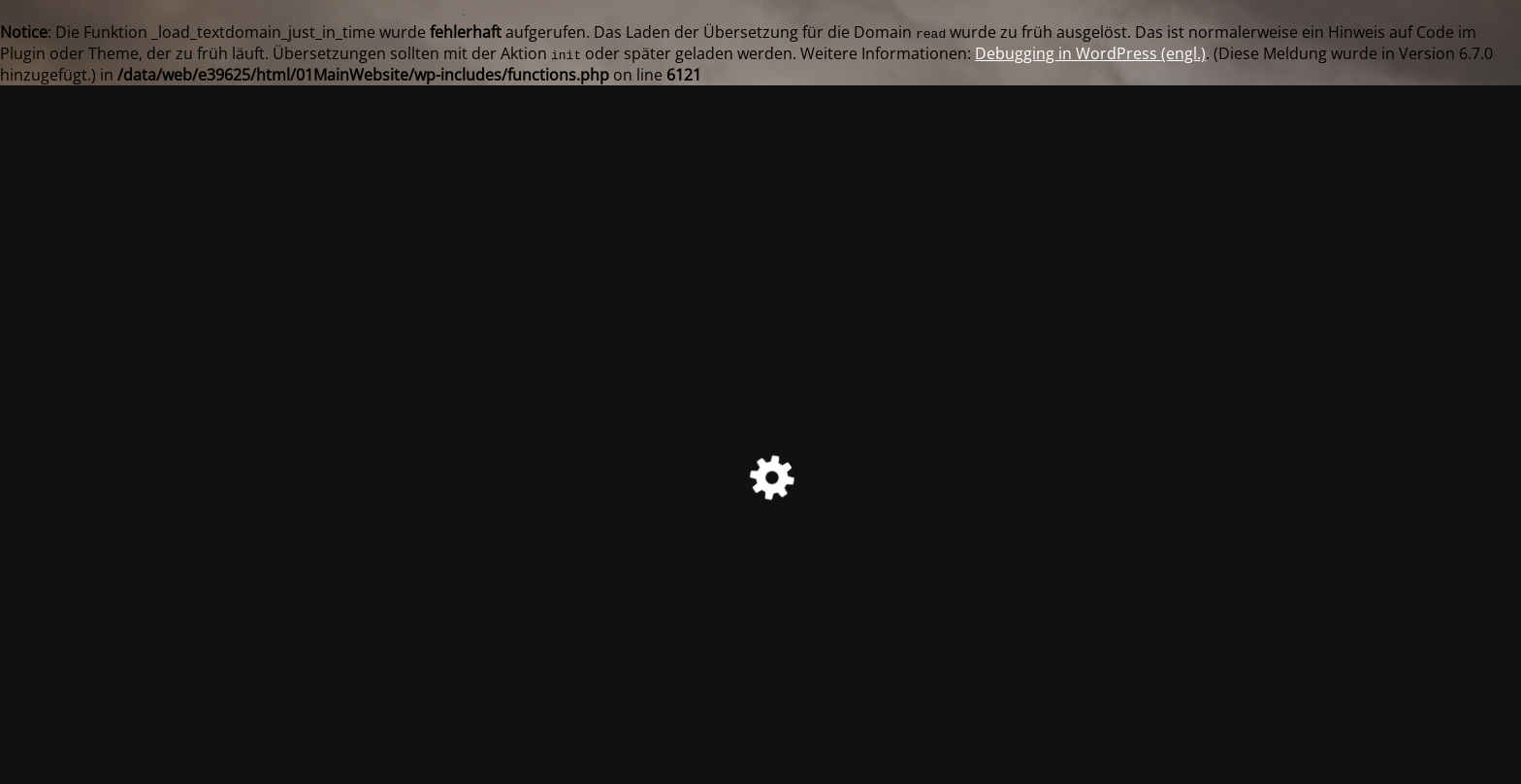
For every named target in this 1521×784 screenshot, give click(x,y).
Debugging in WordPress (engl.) (1090, 53)
